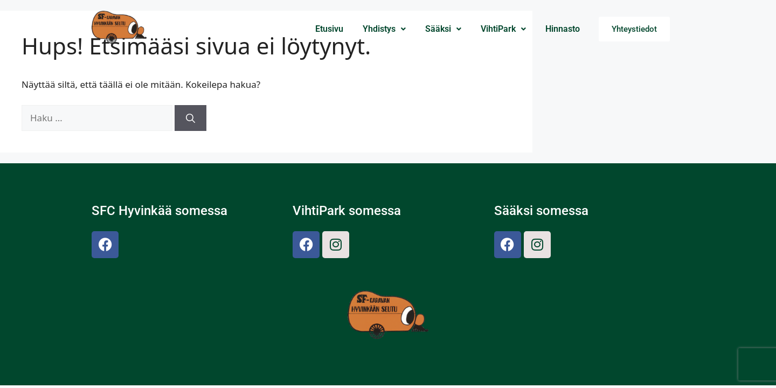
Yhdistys (384, 29)
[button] (384, 29)
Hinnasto (562, 29)
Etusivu (329, 29)
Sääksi (443, 29)
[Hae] (190, 118)
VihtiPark (503, 29)
